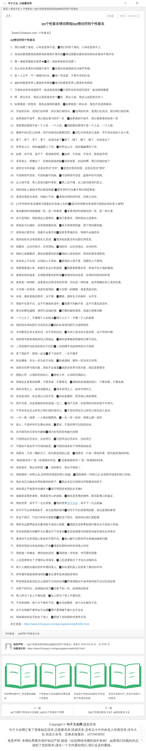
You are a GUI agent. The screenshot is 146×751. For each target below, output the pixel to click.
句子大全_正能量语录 (20, 3)
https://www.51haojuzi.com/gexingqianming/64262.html (56, 624)
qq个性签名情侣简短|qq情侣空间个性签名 (56, 8)
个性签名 (27, 8)
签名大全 (15, 8)
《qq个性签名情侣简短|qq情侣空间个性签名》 (49, 644)
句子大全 (72, 503)
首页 (5, 8)
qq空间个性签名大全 (29, 633)
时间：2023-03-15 (129, 16)
